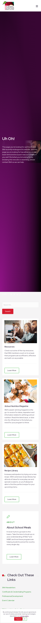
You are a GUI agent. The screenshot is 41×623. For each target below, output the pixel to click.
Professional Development (12, 596)
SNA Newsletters (8, 587)
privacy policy (24, 616)
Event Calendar (8, 600)
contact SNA (7, 162)
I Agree (18, 619)
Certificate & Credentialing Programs (16, 592)
